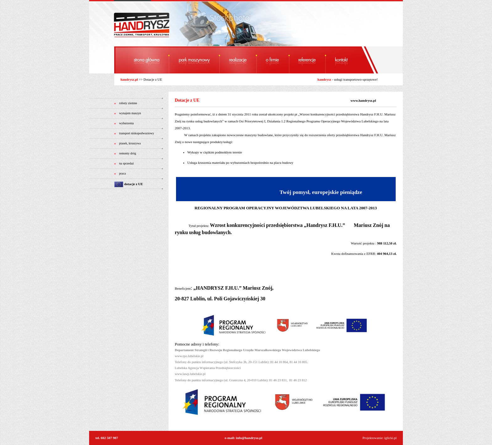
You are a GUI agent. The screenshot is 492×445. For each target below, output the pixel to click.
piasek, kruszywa (130, 143)
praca (122, 173)
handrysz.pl (129, 79)
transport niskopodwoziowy (136, 133)
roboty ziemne (128, 103)
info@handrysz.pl (249, 438)
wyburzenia (126, 123)
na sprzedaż (126, 163)
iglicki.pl (390, 438)
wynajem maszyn (130, 113)
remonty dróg (127, 153)
